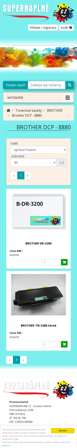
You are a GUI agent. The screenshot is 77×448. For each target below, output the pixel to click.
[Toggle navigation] (68, 39)
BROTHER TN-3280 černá (38, 325)
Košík (66, 28)
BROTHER (54, 110)
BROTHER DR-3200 (38, 243)
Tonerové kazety (29, 110)
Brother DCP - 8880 (27, 115)
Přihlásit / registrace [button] (43, 28)
